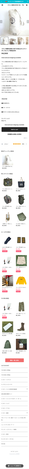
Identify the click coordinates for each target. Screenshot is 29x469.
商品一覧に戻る (14, 360)
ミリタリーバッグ (5, 403)
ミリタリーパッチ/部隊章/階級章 (9, 389)
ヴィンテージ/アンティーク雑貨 (8, 429)
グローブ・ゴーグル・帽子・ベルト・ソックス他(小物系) (13, 419)
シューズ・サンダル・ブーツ (7, 424)
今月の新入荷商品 (5, 370)
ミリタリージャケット (6, 379)
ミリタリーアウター (5, 408)
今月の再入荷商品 (5, 375)
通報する (25, 138)
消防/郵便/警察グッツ (6, 394)
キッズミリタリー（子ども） (7, 439)
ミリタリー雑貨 (5, 413)
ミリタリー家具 (5, 434)
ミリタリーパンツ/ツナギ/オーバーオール (11, 398)
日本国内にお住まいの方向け (14, 134)
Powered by (14, 454)
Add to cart (14, 129)
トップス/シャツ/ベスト (6, 384)
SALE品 (3, 443)
